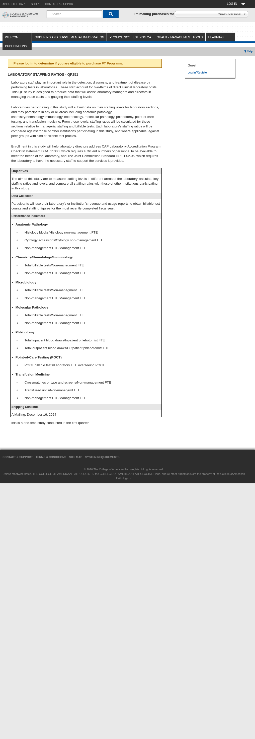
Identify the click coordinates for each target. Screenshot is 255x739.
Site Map (75, 457)
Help (247, 51)
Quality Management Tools (180, 37)
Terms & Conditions (51, 457)
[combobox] (74, 14)
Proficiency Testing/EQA (130, 37)
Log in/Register (198, 72)
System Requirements (102, 457)
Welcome (13, 37)
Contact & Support (18, 457)
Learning (216, 37)
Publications (16, 46)
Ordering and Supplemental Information (69, 37)
